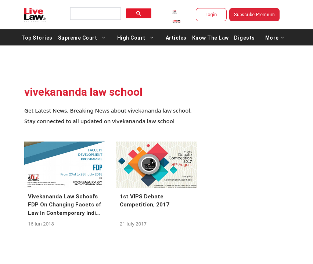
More (274, 37)
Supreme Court (77, 37)
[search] (95, 14)
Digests (244, 37)
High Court (131, 37)
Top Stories (37, 37)
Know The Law (210, 37)
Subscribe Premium (254, 14)
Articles (176, 37)
